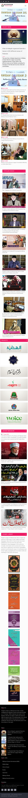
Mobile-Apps (6, 764)
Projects (4, 340)
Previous (3, 15)
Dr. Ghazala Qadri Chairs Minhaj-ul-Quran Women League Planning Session (15, 752)
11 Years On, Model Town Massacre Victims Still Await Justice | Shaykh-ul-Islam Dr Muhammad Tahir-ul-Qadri (14, 506)
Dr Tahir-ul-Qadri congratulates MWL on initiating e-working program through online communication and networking (13, 231)
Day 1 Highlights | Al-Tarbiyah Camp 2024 (12, 190)
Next (24, 15)
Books (4, 769)
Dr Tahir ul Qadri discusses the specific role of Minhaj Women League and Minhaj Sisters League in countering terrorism (13, 315)
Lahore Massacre (8, 431)
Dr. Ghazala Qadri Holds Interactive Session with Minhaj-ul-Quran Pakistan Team (16, 746)
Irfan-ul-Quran (6, 767)
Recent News (6, 27)
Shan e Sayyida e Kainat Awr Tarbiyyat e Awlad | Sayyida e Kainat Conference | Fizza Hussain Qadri (13, 293)
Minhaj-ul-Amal (6, 775)
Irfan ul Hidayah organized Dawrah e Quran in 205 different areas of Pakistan (16, 733)
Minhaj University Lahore (8, 778)
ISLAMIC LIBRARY (7, 534)
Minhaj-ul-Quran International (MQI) (11, 761)
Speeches (5, 772)
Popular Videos (9, 171)
